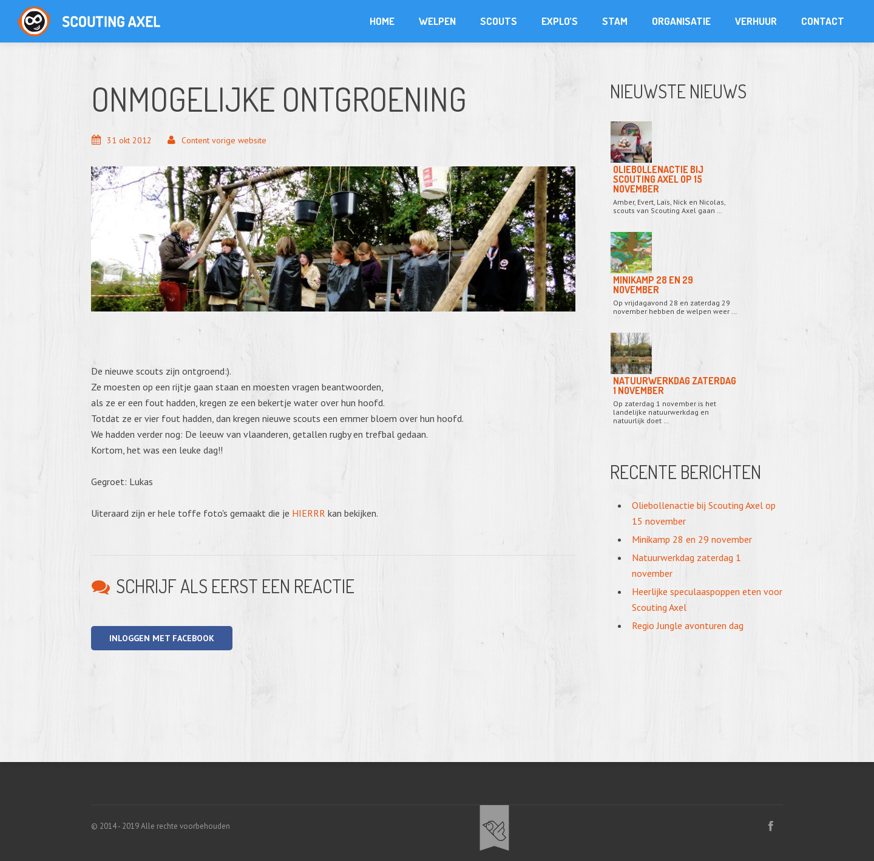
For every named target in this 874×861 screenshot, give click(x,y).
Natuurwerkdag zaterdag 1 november (674, 385)
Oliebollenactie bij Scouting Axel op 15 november (658, 179)
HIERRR (308, 513)
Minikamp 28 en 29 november (653, 285)
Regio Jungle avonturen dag (688, 625)
